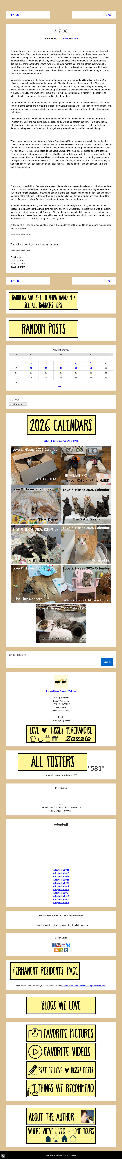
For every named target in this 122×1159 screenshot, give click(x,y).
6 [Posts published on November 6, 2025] (75, 363)
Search (107, 661)
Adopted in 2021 (61, 880)
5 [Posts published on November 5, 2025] (60, 363)
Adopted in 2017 (61, 893)
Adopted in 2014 (61, 902)
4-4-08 (14, 14)
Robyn (74, 38)
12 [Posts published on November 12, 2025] (61, 368)
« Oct (60, 386)
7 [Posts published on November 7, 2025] (90, 363)
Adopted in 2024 (61, 870)
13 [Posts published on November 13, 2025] (76, 368)
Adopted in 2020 (61, 883)
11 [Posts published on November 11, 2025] (46, 368)
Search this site (17, 655)
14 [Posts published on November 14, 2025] (91, 368)
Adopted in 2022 (61, 876)
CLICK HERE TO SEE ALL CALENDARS (61, 441)
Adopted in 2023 (61, 873)
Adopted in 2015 (61, 899)
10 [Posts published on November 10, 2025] (31, 368)
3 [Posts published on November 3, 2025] (31, 363)
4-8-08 (107, 14)
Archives (14, 399)
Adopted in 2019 (61, 886)
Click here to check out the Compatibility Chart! (83, 985)
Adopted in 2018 (61, 889)
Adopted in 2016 (61, 896)
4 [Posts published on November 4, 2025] (46, 363)
